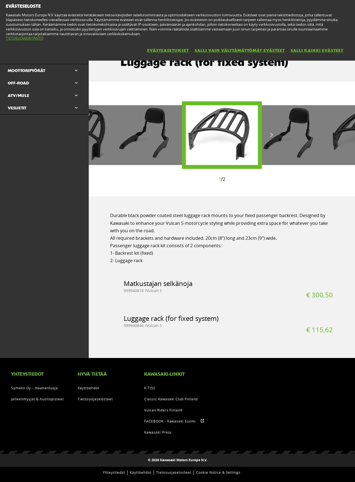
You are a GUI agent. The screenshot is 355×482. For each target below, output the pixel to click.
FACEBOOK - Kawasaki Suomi (170, 421)
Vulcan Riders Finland (163, 410)
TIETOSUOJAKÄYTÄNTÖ (24, 38)
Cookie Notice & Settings (218, 472)
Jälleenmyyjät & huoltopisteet (37, 399)
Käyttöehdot (88, 388)
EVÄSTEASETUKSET (168, 50)
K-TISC (150, 388)
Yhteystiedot (114, 472)
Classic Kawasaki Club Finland (171, 399)
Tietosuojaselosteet (95, 399)
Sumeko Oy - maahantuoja (34, 388)
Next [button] (271, 135)
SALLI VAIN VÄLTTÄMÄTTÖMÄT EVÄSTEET (240, 50)
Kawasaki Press (158, 432)
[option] (222, 135)
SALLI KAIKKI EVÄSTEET (317, 50)
